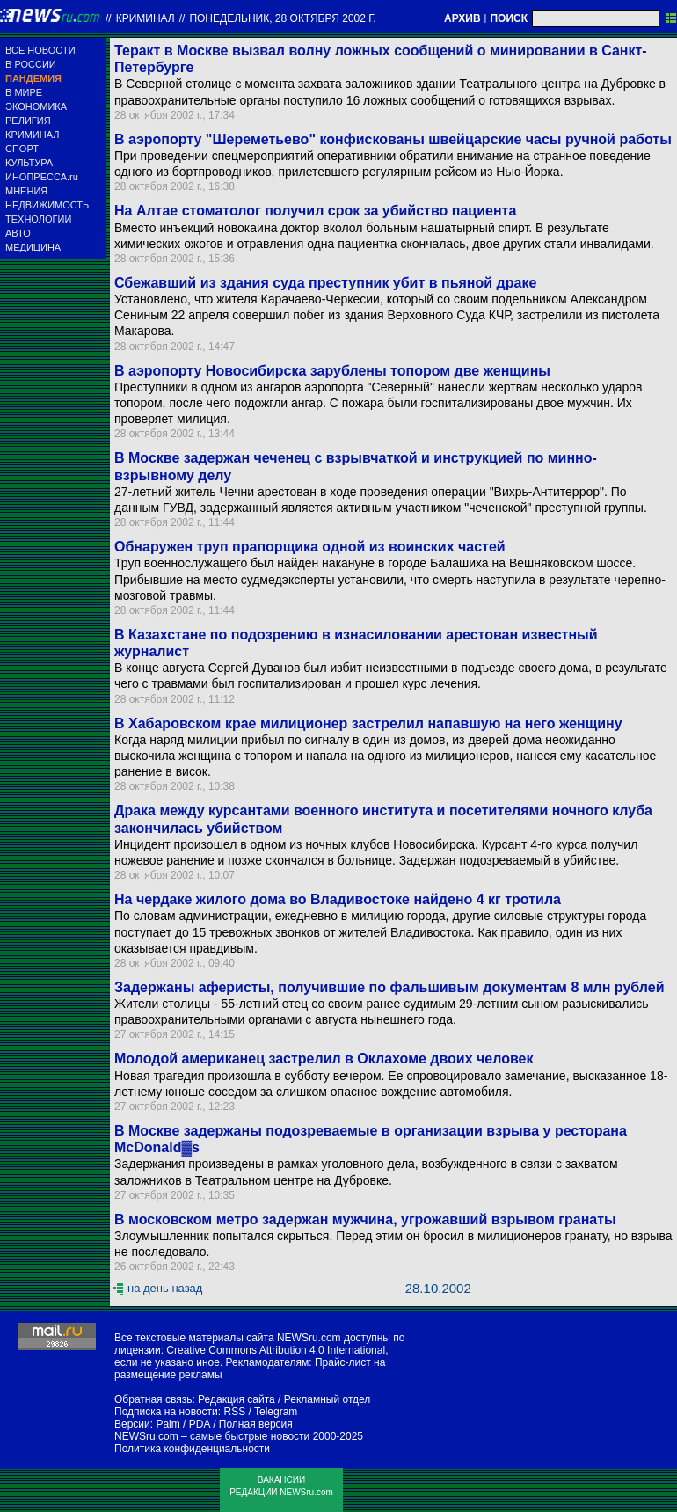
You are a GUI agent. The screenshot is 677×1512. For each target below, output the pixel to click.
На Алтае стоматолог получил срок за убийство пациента (315, 210)
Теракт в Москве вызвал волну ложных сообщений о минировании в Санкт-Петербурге (380, 59)
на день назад (164, 1288)
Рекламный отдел (327, 1399)
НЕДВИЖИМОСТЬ (47, 205)
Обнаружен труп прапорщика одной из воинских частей (310, 546)
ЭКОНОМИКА (36, 106)
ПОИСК (509, 18)
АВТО (18, 233)
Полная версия (256, 1424)
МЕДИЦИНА (33, 247)
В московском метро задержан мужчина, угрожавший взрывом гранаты (365, 1219)
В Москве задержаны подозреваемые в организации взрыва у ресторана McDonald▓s (370, 1139)
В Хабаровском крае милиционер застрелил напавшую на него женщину (368, 723)
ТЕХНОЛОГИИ (38, 219)
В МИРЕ (23, 92)
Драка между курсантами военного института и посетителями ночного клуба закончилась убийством (383, 819)
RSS (234, 1412)
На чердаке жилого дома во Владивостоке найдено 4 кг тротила (337, 899)
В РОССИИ (30, 64)
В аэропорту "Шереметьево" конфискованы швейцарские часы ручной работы (393, 139)
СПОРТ (22, 148)
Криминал (145, 18)
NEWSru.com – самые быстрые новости (211, 1436)
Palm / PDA (182, 1424)
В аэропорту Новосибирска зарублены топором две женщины (332, 370)
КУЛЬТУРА (29, 162)
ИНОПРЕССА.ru (41, 177)
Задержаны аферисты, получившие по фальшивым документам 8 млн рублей (389, 987)
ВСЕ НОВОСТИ (40, 50)
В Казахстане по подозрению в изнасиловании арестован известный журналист (356, 643)
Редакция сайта (236, 1399)
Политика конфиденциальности (192, 1449)
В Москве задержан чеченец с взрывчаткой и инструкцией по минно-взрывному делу (355, 466)
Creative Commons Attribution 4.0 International (275, 1350)
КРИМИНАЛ (32, 134)
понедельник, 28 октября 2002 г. (282, 18)
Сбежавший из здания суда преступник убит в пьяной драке (325, 282)
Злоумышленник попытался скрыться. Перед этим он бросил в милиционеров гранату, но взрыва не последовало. (393, 1244)
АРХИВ (462, 18)
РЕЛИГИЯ (28, 120)
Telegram (275, 1412)
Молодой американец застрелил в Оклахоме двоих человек (324, 1058)
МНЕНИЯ (26, 191)
